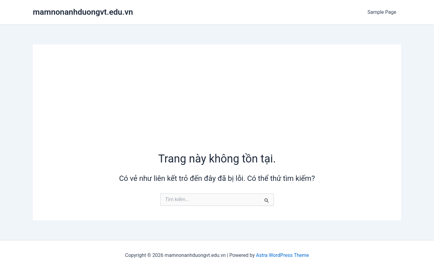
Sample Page (381, 12)
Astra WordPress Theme (282, 255)
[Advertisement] (217, 105)
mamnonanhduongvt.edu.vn (83, 12)
